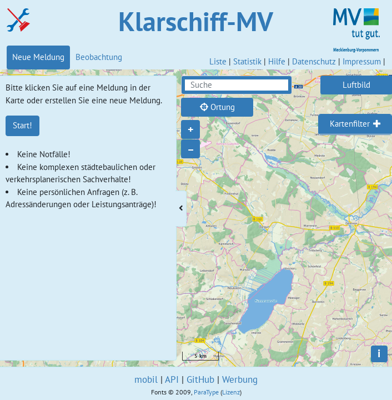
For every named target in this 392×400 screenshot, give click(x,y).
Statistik (247, 61)
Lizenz (231, 392)
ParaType (206, 392)
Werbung (240, 379)
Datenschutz (314, 61)
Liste (218, 61)
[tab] (355, 124)
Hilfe (276, 61)
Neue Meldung (38, 57)
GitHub (200, 379)
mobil (146, 379)
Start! (22, 125)
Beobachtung (99, 57)
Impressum (362, 61)
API (172, 379)
